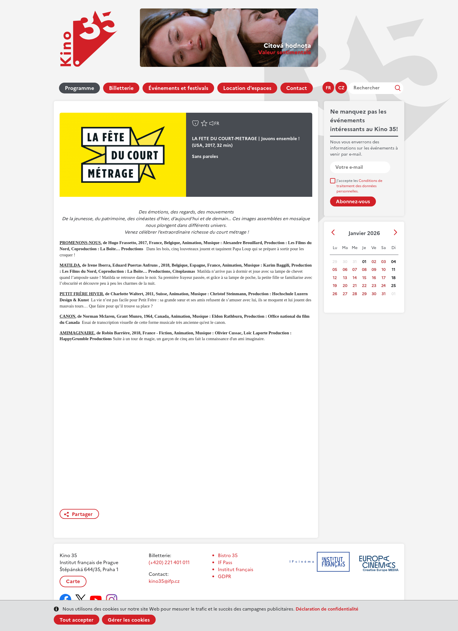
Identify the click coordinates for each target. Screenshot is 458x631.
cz (341, 87)
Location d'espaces (247, 88)
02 (374, 262)
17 (383, 278)
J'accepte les (359, 186)
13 (345, 278)
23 (374, 286)
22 (364, 286)
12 (335, 278)
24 (383, 286)
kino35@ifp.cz (164, 581)
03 (383, 262)
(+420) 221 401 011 (169, 562)
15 (364, 278)
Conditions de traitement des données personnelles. (359, 186)
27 (345, 294)
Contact (296, 88)
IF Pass (225, 562)
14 (355, 278)
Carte (73, 581)
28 (354, 294)
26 (334, 294)
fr (328, 87)
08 (364, 270)
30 (374, 294)
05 (334, 270)
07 (354, 270)
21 (355, 286)
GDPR (224, 576)
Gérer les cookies (129, 620)
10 (383, 270)
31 (383, 294)
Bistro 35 (228, 555)
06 (345, 270)
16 (374, 278)
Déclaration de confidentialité (327, 609)
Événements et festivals (178, 88)
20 (345, 286)
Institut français (235, 569)
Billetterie (121, 88)
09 (374, 270)
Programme (79, 88)
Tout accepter (76, 620)
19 (335, 286)
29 (364, 294)
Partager (82, 514)
